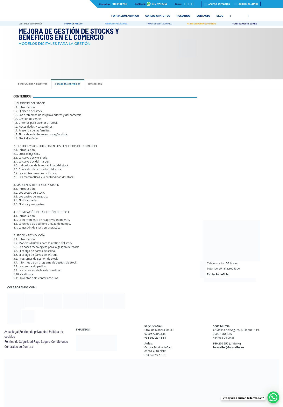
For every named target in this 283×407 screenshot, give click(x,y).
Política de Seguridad (18, 341)
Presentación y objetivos (32, 84)
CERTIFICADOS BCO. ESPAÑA (244, 23)
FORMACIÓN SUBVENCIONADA (159, 23)
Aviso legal (11, 331)
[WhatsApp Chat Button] (273, 397)
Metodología (95, 84)
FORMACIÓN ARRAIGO (73, 23)
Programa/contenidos (68, 84)
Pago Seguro (41, 341)
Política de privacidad (33, 331)
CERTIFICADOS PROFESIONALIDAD (201, 23)
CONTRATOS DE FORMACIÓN (30, 23)
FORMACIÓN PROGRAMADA (116, 23)
